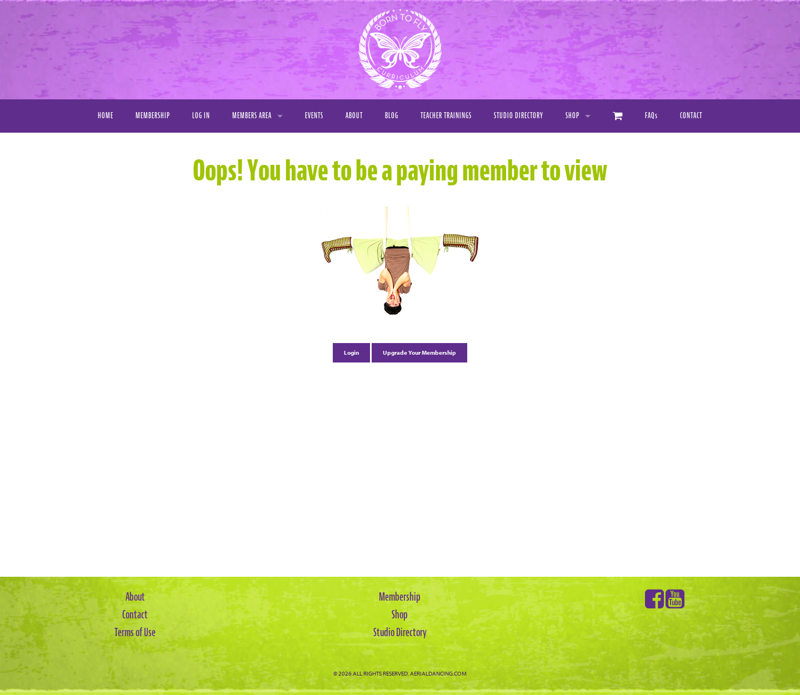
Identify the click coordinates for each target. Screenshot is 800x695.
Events (314, 115)
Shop (572, 115)
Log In (201, 115)
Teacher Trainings (446, 115)
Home (105, 115)
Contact (691, 115)
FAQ (651, 115)
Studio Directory (518, 115)
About (354, 115)
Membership (153, 115)
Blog (391, 115)
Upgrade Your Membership (419, 352)
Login (351, 352)
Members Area (252, 115)
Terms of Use (135, 632)
